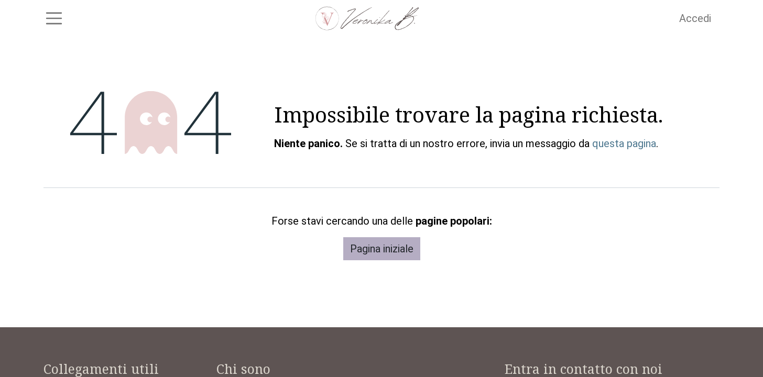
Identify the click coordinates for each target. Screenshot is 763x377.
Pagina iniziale (381, 254)
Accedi (695, 21)
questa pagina (624, 148)
